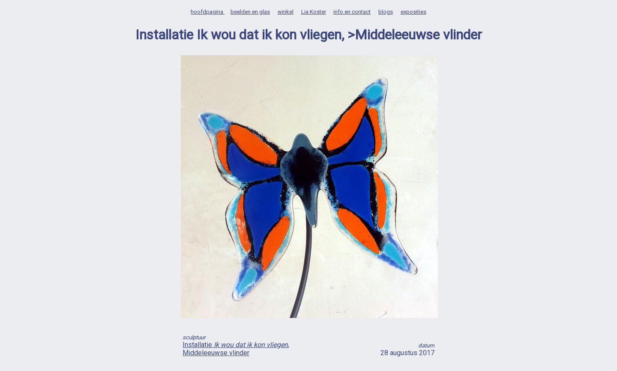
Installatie (235, 345)
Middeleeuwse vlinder (216, 353)
